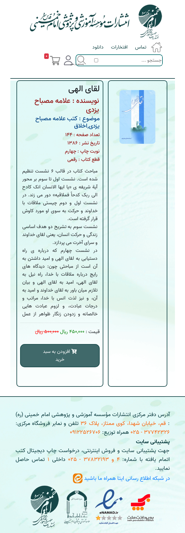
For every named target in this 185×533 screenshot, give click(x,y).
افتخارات (119, 47)
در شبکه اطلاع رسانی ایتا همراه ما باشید (121, 478)
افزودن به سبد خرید (60, 356)
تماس (140, 47)
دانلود (98, 47)
